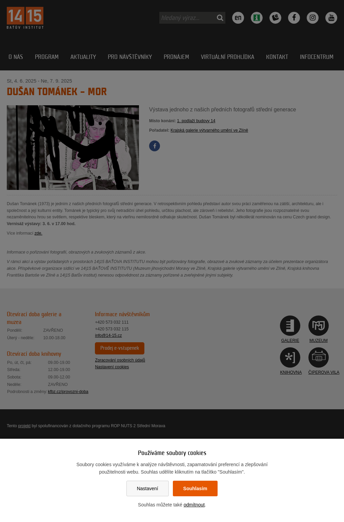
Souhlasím (195, 488)
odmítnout (194, 504)
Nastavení (147, 488)
